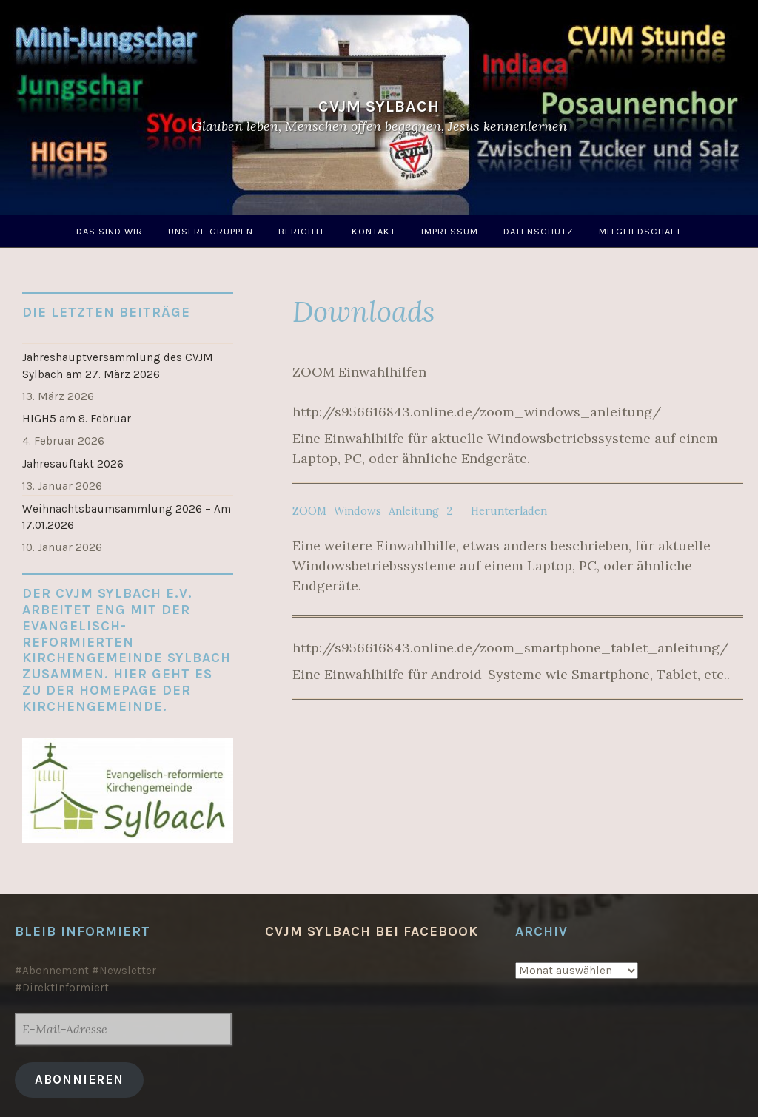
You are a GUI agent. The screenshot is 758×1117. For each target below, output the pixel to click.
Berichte (302, 231)
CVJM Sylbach (379, 106)
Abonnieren (79, 1079)
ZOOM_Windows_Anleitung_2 (372, 511)
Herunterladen (509, 511)
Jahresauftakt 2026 (73, 463)
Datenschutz (538, 231)
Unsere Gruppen (210, 231)
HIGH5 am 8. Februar (76, 418)
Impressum (449, 231)
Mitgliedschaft (640, 231)
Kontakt (374, 231)
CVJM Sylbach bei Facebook (371, 931)
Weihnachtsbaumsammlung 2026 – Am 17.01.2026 (126, 517)
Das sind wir (109, 231)
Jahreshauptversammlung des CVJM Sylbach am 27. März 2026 (117, 366)
